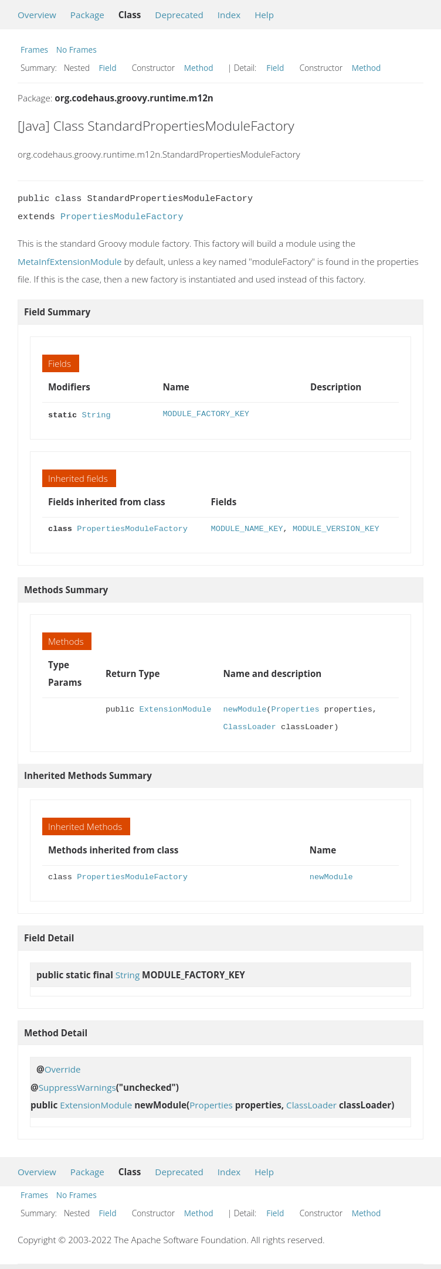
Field (108, 67)
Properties (296, 708)
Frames (34, 49)
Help (264, 15)
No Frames (76, 49)
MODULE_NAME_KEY (247, 527)
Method (198, 67)
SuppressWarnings (77, 1086)
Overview (37, 15)
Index (229, 15)
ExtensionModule (175, 708)
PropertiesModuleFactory (122, 217)
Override (63, 1068)
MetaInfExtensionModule (70, 261)
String (96, 414)
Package (87, 15)
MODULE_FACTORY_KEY (205, 414)
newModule (244, 708)
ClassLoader (249, 726)
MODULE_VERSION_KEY (336, 527)
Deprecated (179, 15)
